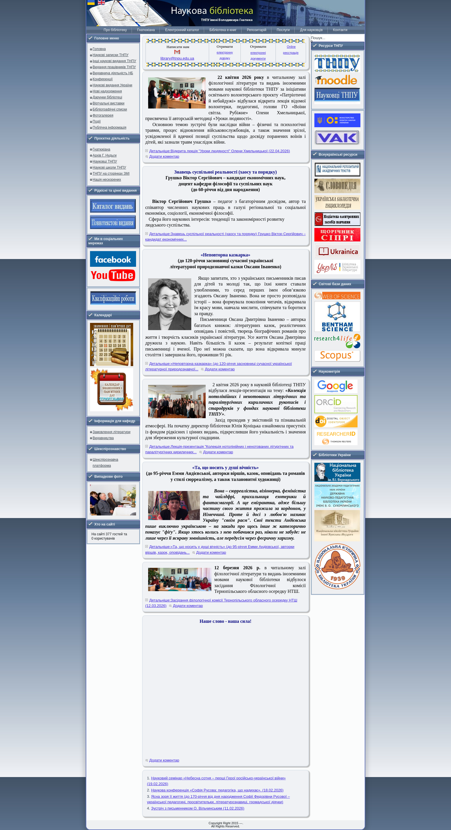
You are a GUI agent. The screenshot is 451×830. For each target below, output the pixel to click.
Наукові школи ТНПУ (109, 167)
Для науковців (311, 30)
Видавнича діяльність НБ (113, 73)
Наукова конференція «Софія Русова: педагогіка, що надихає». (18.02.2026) (217, 790)
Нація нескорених (107, 180)
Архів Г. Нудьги (104, 155)
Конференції (103, 79)
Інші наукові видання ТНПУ (114, 61)
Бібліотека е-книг (222, 30)
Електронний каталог (182, 30)
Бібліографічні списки (110, 109)
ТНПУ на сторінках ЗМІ (111, 174)
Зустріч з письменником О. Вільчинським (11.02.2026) (197, 808)
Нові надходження (107, 91)
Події (97, 121)
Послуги (283, 30)
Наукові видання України (112, 85)
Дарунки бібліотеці (107, 97)
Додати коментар (164, 156)
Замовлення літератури (111, 432)
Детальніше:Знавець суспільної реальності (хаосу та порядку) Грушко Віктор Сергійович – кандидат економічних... (225, 237)
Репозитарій (256, 30)
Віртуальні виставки (109, 103)
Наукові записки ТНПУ (111, 55)
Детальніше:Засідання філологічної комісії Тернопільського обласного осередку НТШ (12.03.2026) (221, 603)
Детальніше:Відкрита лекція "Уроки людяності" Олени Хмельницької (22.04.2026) (219, 151)
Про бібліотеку (115, 30)
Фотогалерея (103, 115)
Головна (99, 49)
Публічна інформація (109, 127)
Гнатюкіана (146, 30)
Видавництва (103, 438)
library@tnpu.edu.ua (177, 58)
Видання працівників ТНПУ (114, 67)
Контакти (340, 30)
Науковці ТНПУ (105, 161)
